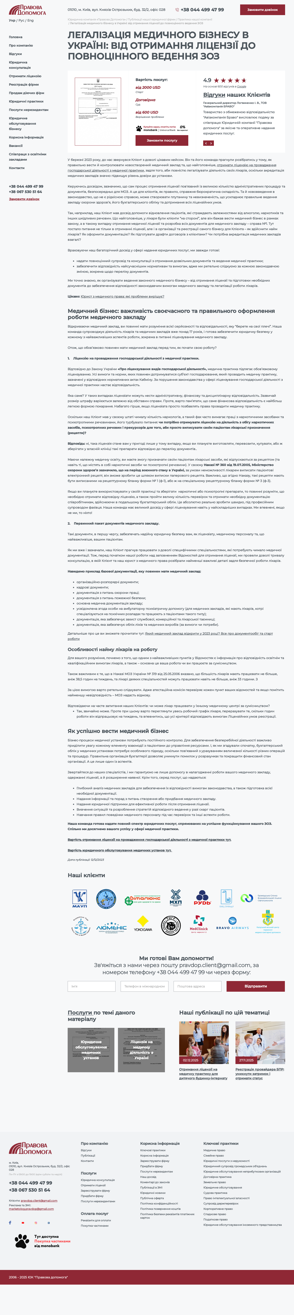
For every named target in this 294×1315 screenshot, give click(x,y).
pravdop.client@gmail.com (39, 1200)
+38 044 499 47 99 (202, 9)
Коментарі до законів (155, 1182)
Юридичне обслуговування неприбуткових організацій (242, 1171)
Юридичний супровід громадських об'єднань (235, 1166)
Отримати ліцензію (25, 76)
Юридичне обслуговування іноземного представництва (242, 1224)
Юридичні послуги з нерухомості (226, 1161)
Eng (30, 20)
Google (241, 86)
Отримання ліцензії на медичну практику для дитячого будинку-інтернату (203, 1073)
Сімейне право (213, 1155)
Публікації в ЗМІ (151, 1187)
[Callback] (262, 9)
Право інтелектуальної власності (226, 1198)
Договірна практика (217, 1177)
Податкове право (215, 1219)
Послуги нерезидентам (28, 110)
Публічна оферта (152, 1198)
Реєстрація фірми (24, 85)
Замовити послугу (162, 140)
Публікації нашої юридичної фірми (151, 19)
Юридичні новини (152, 1193)
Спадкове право (214, 1214)
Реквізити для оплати (96, 1220)
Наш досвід (148, 1177)
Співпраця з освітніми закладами (27, 157)
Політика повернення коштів (160, 1208)
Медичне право (214, 1150)
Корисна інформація (26, 137)
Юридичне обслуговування (222, 1187)
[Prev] (206, 143)
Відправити (256, 986)
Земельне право (214, 1182)
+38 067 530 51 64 (25, 192)
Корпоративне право (218, 1208)
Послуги (80, 1012)
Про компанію (21, 45)
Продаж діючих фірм (26, 93)
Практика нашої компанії (195, 19)
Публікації (88, 1155)
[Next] (211, 143)
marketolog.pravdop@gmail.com (31, 1208)
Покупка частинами (94, 1225)
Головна (15, 37)
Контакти (16, 168)
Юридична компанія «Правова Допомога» (97, 19)
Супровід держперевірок (220, 1203)
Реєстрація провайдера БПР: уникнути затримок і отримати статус (259, 1073)
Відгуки (15, 54)
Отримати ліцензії (93, 1185)
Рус (21, 20)
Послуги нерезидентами (98, 1201)
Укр (12, 20)
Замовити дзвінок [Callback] (24, 199)
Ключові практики (152, 1150)
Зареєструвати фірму (95, 1190)
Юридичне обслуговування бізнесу (22, 123)
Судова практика (215, 1193)
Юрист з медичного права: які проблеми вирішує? (122, 296)
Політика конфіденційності (159, 1203)
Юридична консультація (20, 65)
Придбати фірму (92, 1196)
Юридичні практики (26, 101)
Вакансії (15, 146)
